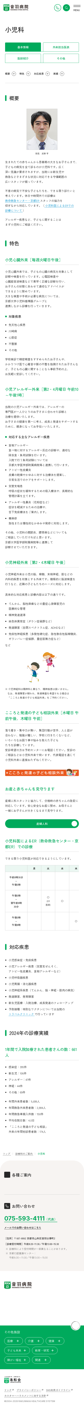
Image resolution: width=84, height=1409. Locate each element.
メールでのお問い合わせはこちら (22, 1227)
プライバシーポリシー (29, 1390)
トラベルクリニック (22, 1014)
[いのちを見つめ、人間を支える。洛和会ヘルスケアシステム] (12, 1379)
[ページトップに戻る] (75, 1325)
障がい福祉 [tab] (17, 1360)
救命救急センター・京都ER (22, 200)
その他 (61, 58)
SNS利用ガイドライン (58, 1390)
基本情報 (22, 47)
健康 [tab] (55, 1341)
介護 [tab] (34, 1341)
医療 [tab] (13, 1341)
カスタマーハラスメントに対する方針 (25, 1395)
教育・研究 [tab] (45, 1350)
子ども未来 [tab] (17, 1350)
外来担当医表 (61, 47)
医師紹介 (22, 58)
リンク (8, 1390)
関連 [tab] (41, 1360)
